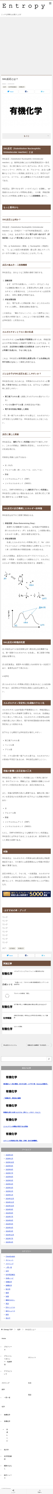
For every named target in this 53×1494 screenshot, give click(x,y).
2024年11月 (10, 1202)
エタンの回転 (18, 1026)
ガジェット (9, 1260)
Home (4, 1338)
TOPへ (39, 1491)
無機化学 (9, 1285)
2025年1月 (9, 1195)
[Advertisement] (26, 45)
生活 (29, 1383)
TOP (8, 1329)
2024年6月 (9, 1220)
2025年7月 (9, 1173)
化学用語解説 (12, 87)
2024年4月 (9, 1227)
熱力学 (8, 1289)
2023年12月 (10, 1235)
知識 (7, 1296)
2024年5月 (9, 1224)
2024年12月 (10, 1198)
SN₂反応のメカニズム (10, 1045)
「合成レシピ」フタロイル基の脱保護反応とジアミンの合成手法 (31, 983)
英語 (7, 1304)
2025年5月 (9, 1180)
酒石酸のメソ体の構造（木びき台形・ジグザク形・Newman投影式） (25, 1084)
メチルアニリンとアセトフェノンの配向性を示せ (29, 971)
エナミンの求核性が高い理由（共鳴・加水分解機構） (20, 1141)
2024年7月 (9, 1217)
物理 (7, 1293)
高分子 (8, 1318)
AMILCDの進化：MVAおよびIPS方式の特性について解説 (31, 1016)
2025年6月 (9, 1177)
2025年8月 (9, 1169)
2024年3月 (9, 1231)
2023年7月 (9, 1238)
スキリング (9, 1264)
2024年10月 (10, 1206)
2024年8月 (9, 1213)
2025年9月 (9, 1166)
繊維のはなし (10, 1300)
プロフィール (8, 1348)
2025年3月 (9, 1188)
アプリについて (8, 1372)
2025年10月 (10, 1162)
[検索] (49, 1059)
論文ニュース (10, 1311)
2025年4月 (9, 1184)
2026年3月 (9, 1155)
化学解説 (12, 948)
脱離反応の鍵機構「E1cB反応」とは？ (40, 1045)
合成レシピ (9, 1278)
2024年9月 (9, 1209)
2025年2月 (9, 1191)
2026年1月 (9, 1158)
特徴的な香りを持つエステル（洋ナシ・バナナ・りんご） (22, 1112)
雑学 (7, 1314)
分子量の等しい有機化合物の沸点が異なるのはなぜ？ (30, 1004)
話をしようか (10, 1307)
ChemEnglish (10, 1256)
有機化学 (21, 87)
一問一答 (9, 1267)
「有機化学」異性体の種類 (12, 1098)
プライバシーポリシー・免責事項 (8, 1360)
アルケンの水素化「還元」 (22, 993)
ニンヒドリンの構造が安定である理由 (15, 1126)
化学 (4, 87)
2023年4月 (9, 1242)
